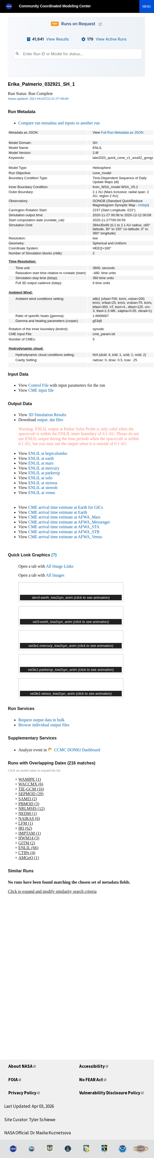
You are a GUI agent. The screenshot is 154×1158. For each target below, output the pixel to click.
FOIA (13, 1080)
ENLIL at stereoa (42, 483)
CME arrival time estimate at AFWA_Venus (65, 537)
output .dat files (50, 419)
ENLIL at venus (41, 492)
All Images (55, 575)
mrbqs (143, 205)
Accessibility (92, 1066)
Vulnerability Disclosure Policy (109, 1093)
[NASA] (11, 6)
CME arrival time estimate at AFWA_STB (64, 532)
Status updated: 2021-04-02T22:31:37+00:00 (38, 98)
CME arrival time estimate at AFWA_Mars (64, 517)
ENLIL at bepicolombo (47, 453)
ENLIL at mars (41, 463)
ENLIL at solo (40, 478)
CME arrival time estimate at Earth (57, 512)
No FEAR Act (91, 1080)
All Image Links (59, 566)
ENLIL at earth (41, 458)
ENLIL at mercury (43, 468)
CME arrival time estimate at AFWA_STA (63, 527)
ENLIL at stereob (42, 487)
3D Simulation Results (47, 414)
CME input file (41, 390)
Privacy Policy (22, 1093)
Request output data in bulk (41, 720)
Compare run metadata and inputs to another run (59, 123)
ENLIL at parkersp (44, 473)
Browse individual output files (43, 725)
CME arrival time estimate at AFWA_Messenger (69, 522)
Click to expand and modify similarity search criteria (52, 891)
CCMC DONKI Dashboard (74, 750)
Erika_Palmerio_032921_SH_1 (41, 84)
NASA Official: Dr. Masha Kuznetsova (37, 1133)
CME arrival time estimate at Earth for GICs (65, 507)
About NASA (20, 1066)
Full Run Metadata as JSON (122, 132)
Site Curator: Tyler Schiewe (29, 1119)
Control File (38, 385)
